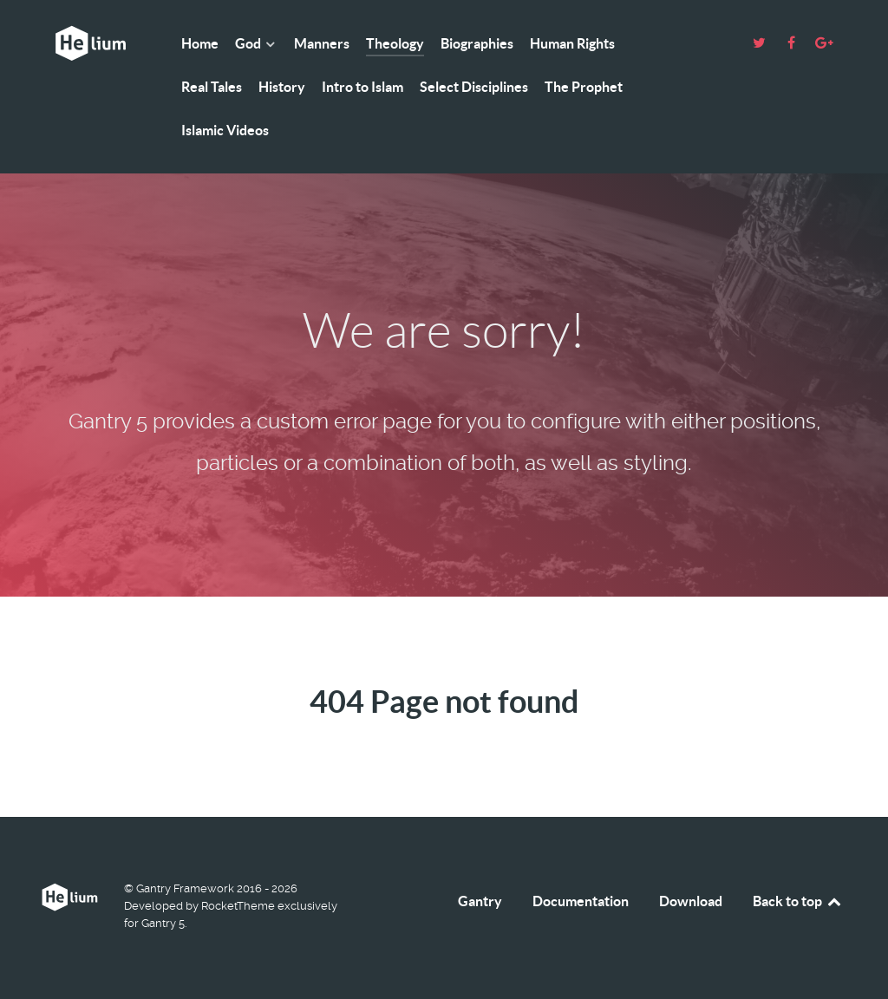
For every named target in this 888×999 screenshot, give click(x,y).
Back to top (798, 901)
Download (690, 901)
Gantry (480, 901)
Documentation (580, 901)
